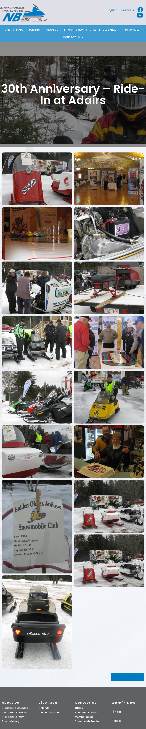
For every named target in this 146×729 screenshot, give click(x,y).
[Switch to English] (112, 10)
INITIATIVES (134, 30)
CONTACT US (73, 37)
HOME (6, 30)
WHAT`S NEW (75, 30)
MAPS (19, 30)
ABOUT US (53, 30)
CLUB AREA (110, 30)
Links (116, 712)
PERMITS (34, 30)
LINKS (93, 30)
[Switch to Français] (127, 10)
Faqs (116, 721)
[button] (127, 677)
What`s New (123, 703)
